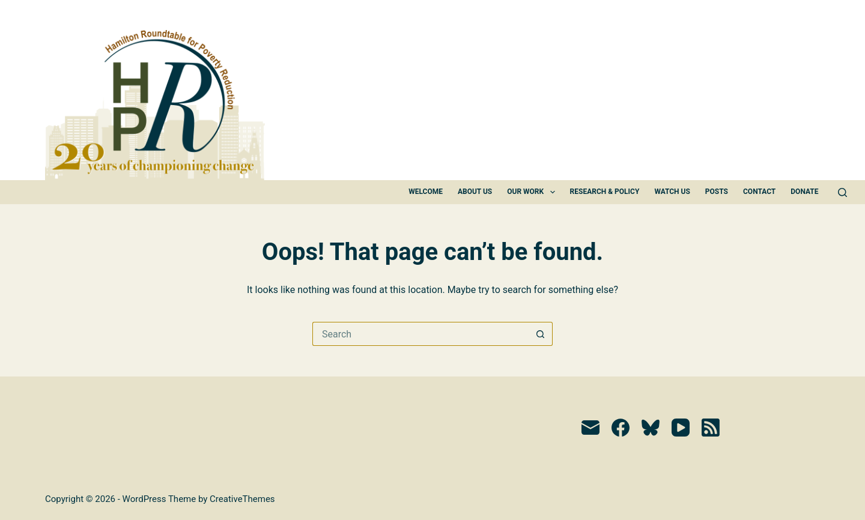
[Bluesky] (651, 428)
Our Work (533, 192)
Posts (716, 191)
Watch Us (672, 191)
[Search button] (541, 334)
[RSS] (711, 428)
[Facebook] (621, 428)
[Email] (590, 428)
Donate (804, 191)
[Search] (842, 192)
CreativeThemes (242, 499)
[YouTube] (681, 428)
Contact (759, 191)
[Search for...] (420, 334)
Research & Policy (605, 191)
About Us (475, 191)
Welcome (425, 191)
